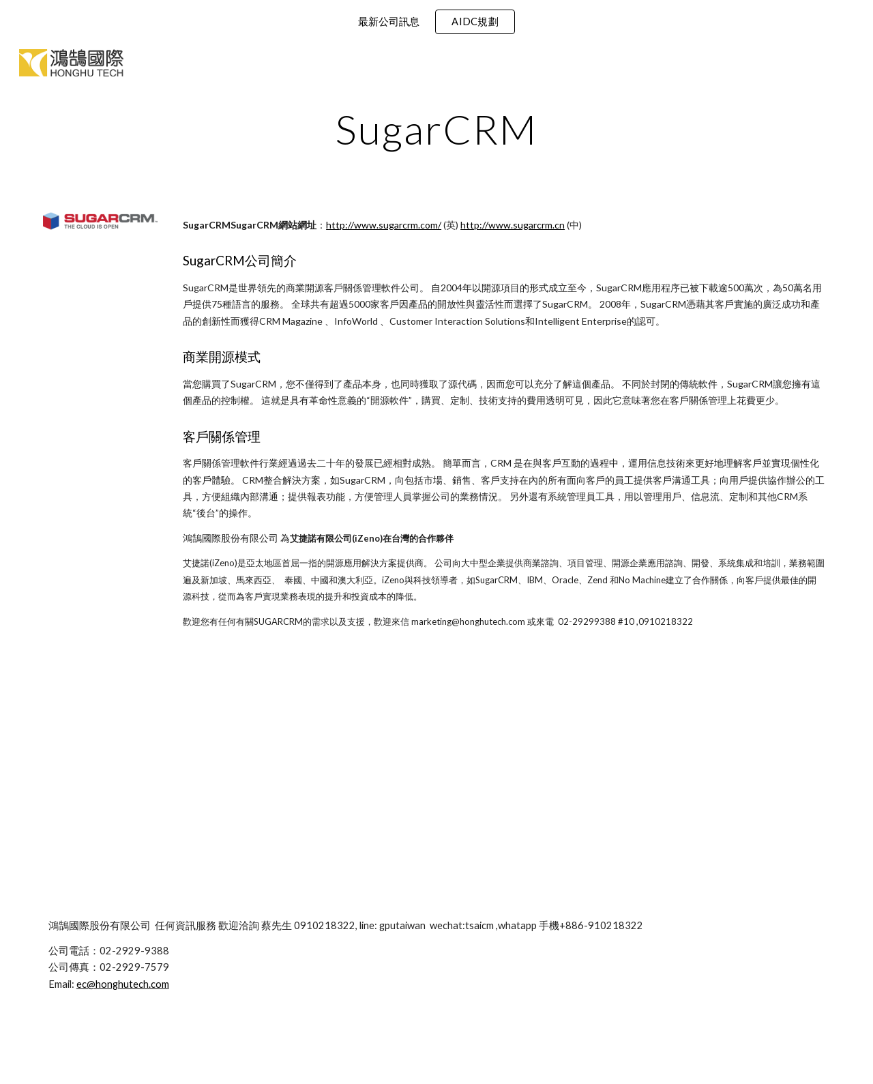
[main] (436, 129)
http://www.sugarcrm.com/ (383, 225)
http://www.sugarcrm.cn (512, 225)
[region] (436, 22)
